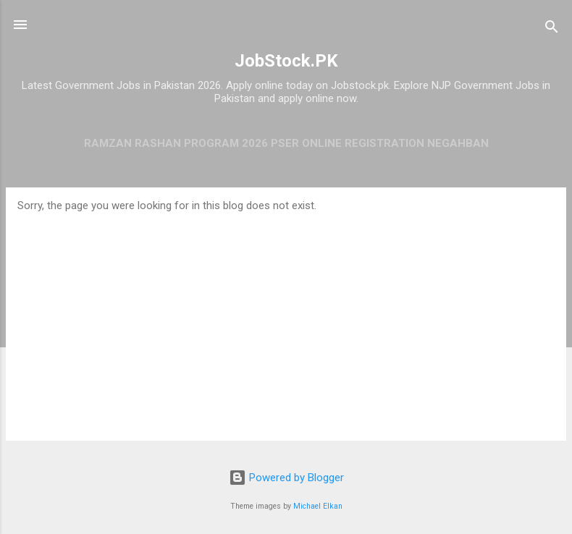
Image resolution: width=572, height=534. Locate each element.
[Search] (551, 29)
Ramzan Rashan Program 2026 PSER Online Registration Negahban (286, 143)
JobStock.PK (286, 61)
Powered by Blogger (286, 477)
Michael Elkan (317, 506)
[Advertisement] (286, 320)
